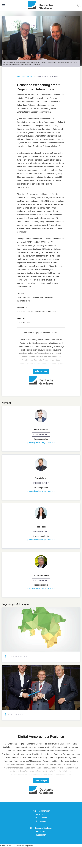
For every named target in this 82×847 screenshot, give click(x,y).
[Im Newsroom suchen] (79, 5)
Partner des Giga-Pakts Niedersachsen (27, 662)
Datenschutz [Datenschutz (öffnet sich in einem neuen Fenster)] (41, 831)
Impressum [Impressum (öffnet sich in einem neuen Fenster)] (41, 835)
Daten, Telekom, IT (25, 297)
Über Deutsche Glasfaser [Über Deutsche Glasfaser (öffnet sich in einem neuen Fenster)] (41, 828)
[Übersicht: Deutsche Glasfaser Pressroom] (40, 5)
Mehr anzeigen (41, 371)
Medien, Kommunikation (43, 297)
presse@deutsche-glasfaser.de (41, 442)
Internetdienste (23, 300)
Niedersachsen (23, 311)
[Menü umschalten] (3, 5)
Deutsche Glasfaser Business (43, 311)
